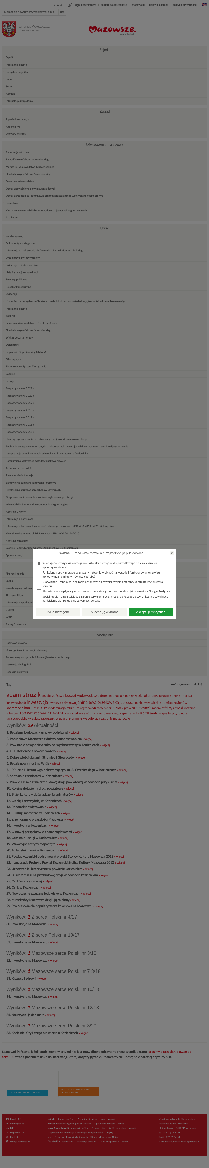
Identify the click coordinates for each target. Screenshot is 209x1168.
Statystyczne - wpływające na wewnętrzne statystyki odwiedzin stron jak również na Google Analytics (103, 591)
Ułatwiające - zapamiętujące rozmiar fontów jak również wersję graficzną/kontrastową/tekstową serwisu (100, 584)
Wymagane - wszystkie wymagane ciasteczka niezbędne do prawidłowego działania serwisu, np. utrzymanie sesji (97, 565)
